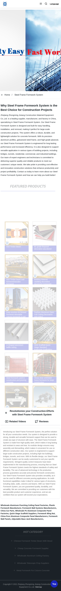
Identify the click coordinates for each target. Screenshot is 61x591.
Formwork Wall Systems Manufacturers (39, 508)
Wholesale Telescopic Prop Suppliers (33, 563)
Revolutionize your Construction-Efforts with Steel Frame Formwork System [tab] (29, 413)
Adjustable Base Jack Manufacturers (27, 519)
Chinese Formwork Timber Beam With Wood (33, 541)
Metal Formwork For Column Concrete (33, 570)
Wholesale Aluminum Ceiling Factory (33, 556)
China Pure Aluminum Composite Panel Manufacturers (24, 516)
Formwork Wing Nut (46, 513)
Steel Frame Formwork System (29, 95)
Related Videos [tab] (15, 421)
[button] (40, 3)
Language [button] (54, 4)
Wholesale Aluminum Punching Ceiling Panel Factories (24, 505)
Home (7, 95)
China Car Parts (7, 511)
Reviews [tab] (41, 421)
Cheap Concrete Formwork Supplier (33, 548)
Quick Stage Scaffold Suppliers (23, 513)
